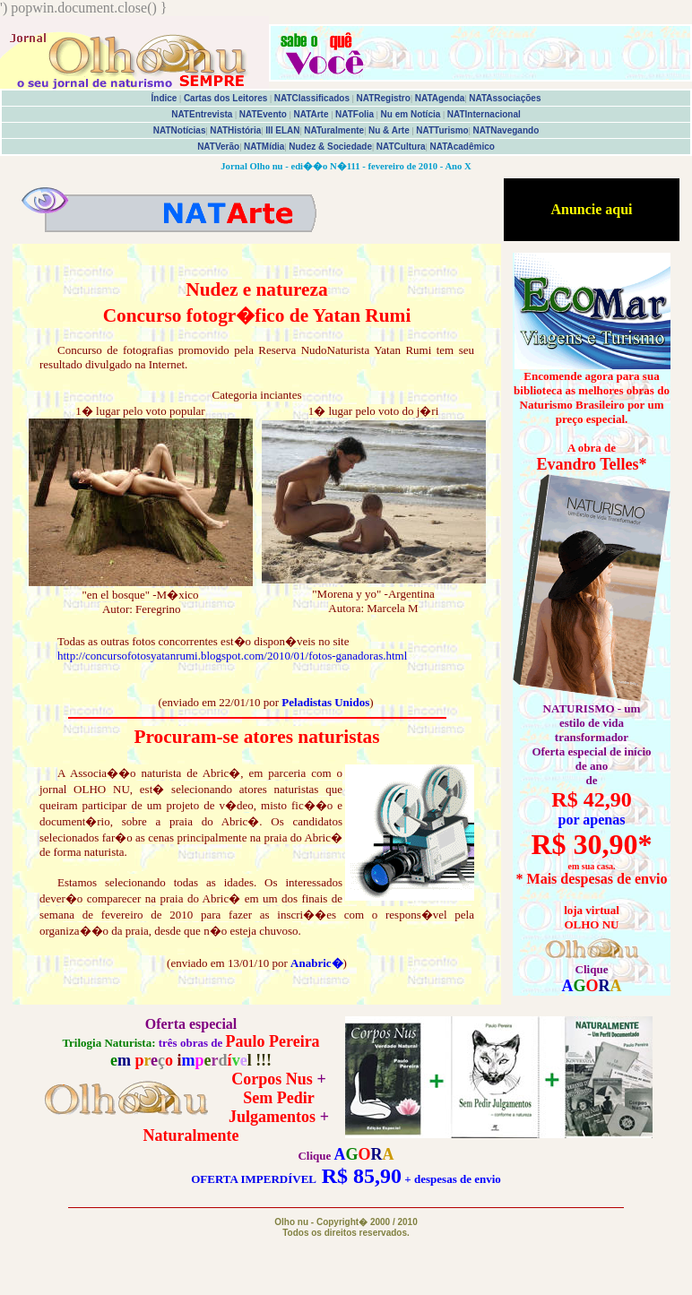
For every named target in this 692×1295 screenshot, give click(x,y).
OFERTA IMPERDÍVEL (253, 1179)
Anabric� (316, 963)
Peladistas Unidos (325, 702)
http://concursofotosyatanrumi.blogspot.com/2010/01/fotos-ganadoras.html (232, 655)
